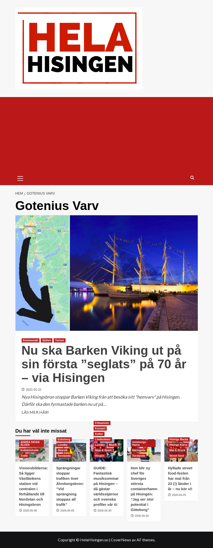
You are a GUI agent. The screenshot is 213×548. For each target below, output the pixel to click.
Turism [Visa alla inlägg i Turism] (59, 340)
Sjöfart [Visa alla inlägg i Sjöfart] (46, 340)
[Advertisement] (106, 134)
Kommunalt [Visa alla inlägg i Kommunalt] (30, 340)
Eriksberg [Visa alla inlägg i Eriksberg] (64, 439)
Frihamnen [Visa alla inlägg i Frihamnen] (102, 422)
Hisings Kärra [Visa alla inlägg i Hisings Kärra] (178, 444)
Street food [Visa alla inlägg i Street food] (177, 455)
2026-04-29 (179, 494)
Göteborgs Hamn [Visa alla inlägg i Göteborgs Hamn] (139, 443)
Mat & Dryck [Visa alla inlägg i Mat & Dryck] (177, 450)
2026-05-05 (67, 510)
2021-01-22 (33, 389)
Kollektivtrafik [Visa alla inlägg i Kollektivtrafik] (30, 450)
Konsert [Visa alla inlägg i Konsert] (100, 428)
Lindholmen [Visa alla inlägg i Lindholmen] (102, 439)
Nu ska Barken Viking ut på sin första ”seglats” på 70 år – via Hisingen (104, 364)
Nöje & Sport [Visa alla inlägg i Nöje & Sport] (103, 450)
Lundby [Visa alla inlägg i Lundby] (63, 444)
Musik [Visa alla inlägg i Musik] (113, 444)
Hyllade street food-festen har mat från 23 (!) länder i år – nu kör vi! (180, 478)
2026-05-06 (30, 510)
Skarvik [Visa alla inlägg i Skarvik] (63, 450)
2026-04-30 (104, 510)
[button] (20, 177)
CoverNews (121, 539)
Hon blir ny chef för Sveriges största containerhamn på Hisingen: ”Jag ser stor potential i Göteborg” (144, 489)
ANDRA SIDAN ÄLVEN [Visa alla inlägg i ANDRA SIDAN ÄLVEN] (30, 443)
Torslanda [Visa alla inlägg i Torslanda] (64, 455)
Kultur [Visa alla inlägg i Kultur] (99, 433)
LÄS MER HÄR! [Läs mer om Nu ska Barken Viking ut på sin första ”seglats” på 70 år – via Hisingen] (35, 412)
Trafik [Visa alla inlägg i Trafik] (24, 455)
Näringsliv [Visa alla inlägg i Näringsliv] (138, 450)
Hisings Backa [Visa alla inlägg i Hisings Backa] (179, 439)
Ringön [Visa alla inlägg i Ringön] (100, 455)
